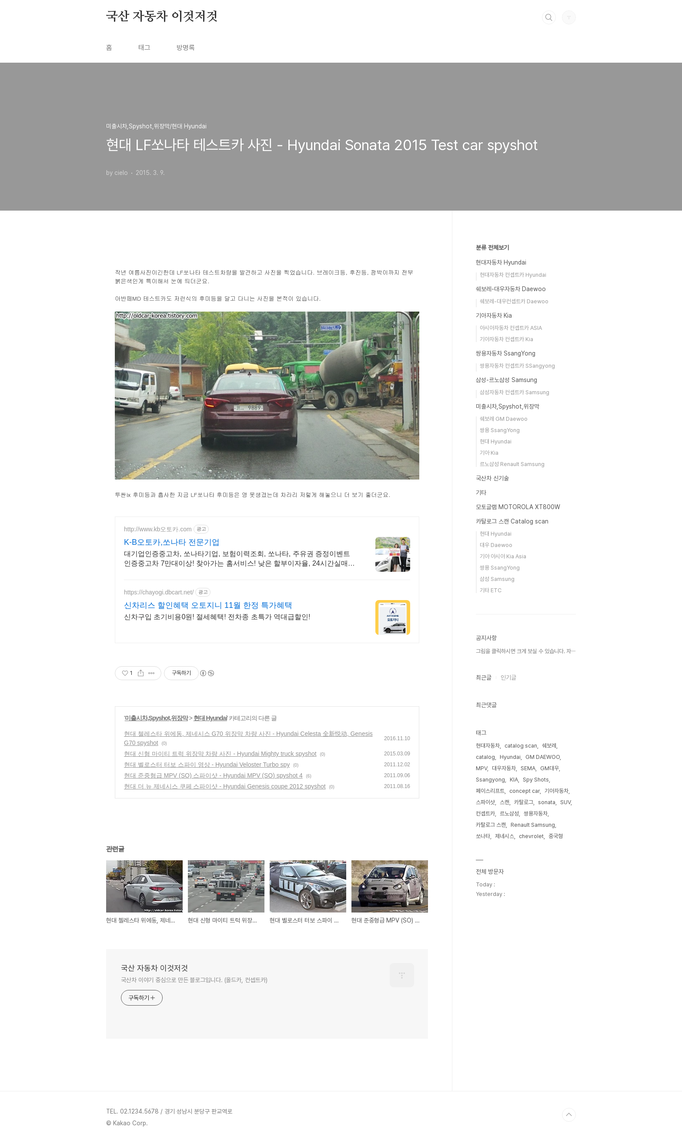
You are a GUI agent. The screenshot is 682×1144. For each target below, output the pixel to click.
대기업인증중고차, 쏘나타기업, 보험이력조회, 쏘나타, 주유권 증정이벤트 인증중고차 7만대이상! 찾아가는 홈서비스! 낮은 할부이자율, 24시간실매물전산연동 (239, 559)
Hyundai (510, 757)
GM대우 (549, 768)
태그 (144, 48)
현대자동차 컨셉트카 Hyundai (513, 275)
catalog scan (521, 745)
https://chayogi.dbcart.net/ (159, 592)
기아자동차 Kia (494, 315)
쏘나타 (483, 836)
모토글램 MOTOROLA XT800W (518, 506)
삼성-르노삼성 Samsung (506, 379)
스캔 (504, 802)
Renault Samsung (533, 825)
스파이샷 (485, 802)
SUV (565, 802)
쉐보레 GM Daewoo (504, 419)
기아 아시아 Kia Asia (503, 556)
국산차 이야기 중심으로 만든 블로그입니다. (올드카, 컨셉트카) (194, 979)
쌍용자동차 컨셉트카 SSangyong (517, 365)
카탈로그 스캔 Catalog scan (512, 521)
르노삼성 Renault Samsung (512, 464)
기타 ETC (490, 590)
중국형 (555, 836)
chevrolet (531, 836)
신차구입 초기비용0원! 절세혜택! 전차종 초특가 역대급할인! (217, 617)
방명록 (186, 48)
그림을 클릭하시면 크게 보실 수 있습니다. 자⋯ (525, 651)
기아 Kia (489, 453)
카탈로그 (523, 802)
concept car (524, 791)
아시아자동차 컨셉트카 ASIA (511, 328)
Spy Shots (536, 779)
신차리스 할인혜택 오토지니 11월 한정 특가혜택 (208, 605)
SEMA (528, 768)
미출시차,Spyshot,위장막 (156, 718)
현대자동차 (488, 745)
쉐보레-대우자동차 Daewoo (511, 288)
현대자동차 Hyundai (501, 262)
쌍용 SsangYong (500, 430)
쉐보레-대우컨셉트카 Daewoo (514, 301)
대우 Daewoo (496, 545)
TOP (569, 1115)
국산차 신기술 (492, 478)
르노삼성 (509, 813)
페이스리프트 (490, 791)
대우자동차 (504, 768)
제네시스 (504, 836)
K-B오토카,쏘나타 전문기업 (172, 542)
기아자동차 (556, 791)
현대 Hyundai (210, 718)
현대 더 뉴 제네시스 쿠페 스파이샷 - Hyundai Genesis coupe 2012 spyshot (225, 786)
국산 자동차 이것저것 (162, 17)
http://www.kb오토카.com (158, 529)
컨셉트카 (485, 813)
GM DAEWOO (542, 757)
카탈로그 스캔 (491, 825)
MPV (481, 768)
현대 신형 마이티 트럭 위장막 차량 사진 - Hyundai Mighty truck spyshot (220, 753)
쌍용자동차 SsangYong (505, 353)
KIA (514, 779)
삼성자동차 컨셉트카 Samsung (514, 392)
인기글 (508, 677)
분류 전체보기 (492, 247)
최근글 (483, 677)
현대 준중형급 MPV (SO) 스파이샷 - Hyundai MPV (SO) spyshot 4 (213, 775)
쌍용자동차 (536, 813)
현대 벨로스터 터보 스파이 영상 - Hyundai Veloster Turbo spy (207, 764)
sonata (546, 802)
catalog (485, 757)
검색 (548, 17)
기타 (481, 492)
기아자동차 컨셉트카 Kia (506, 339)
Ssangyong (490, 779)
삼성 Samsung (497, 579)
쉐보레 (549, 745)
